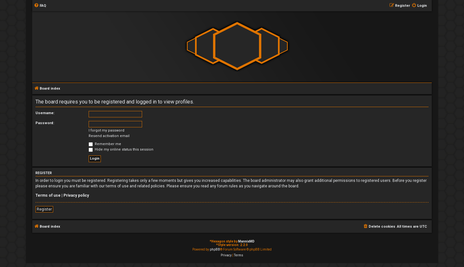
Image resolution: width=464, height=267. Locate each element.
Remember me (105, 144)
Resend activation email (109, 136)
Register (44, 209)
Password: (44, 123)
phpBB (215, 249)
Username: (44, 113)
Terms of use (48, 195)
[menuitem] (40, 6)
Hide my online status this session (121, 149)
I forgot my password (106, 130)
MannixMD (246, 241)
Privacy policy (76, 195)
